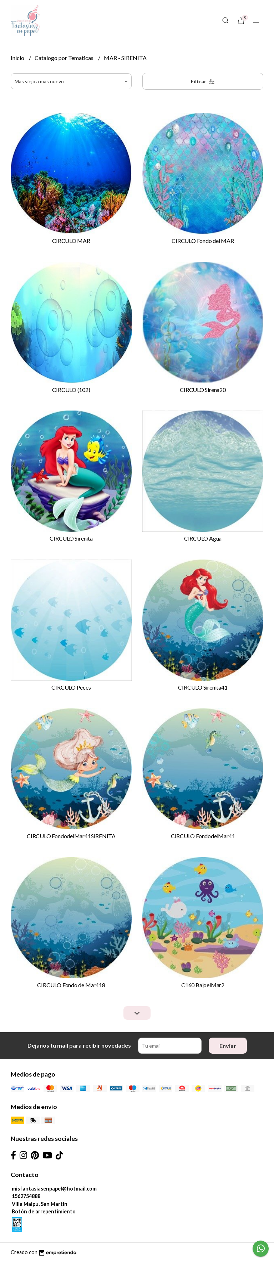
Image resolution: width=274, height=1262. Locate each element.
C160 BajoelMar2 (202, 985)
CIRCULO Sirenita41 (202, 687)
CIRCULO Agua (203, 538)
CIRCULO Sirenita (71, 538)
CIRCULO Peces (71, 687)
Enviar (227, 1045)
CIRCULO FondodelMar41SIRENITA (71, 836)
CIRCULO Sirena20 (203, 389)
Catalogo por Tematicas (65, 57)
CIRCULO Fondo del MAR (203, 240)
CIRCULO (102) (71, 389)
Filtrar (203, 81)
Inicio (18, 57)
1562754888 (26, 1196)
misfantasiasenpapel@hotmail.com (54, 1189)
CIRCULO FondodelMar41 (203, 836)
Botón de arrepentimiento (44, 1211)
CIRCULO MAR (71, 240)
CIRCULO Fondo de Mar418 (71, 985)
